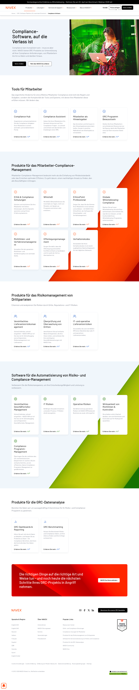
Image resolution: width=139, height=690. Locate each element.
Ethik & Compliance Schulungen (24, 199)
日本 (13, 649)
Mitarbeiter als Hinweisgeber (80, 118)
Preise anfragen (115, 11)
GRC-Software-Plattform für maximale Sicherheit (31, 17)
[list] (128, 6)
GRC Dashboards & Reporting (23, 531)
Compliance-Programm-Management (20, 451)
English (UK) (15, 632)
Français (14, 642)
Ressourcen (71, 11)
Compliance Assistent (55, 116)
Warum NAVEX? (85, 11)
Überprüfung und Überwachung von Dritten (53, 326)
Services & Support (55, 11)
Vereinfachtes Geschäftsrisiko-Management (22, 409)
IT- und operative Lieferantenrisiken (82, 324)
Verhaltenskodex (81, 240)
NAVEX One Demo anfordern (108, 584)
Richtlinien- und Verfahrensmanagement (25, 243)
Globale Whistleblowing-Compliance (111, 200)
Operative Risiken (82, 406)
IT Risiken (48, 406)
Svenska (14, 652)
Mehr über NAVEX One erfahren (39, 64)
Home (13, 17)
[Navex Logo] (11, 11)
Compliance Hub (22, 116)
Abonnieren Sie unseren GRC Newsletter (112, 614)
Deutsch (14, 635)
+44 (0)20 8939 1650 (114, 6)
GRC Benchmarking (53, 530)
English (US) (15, 628)
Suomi (13, 656)
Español (14, 646)
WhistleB (48, 197)
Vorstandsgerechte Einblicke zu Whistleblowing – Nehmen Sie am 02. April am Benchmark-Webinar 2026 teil (69, 2)
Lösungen (40, 11)
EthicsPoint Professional (79, 199)
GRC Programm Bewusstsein (110, 118)
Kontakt (105, 11)
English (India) (16, 659)
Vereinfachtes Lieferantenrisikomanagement (25, 326)
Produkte (29, 11)
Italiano (14, 639)
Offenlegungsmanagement (54, 241)
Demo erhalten (127, 11)
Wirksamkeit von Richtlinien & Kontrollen (111, 409)
